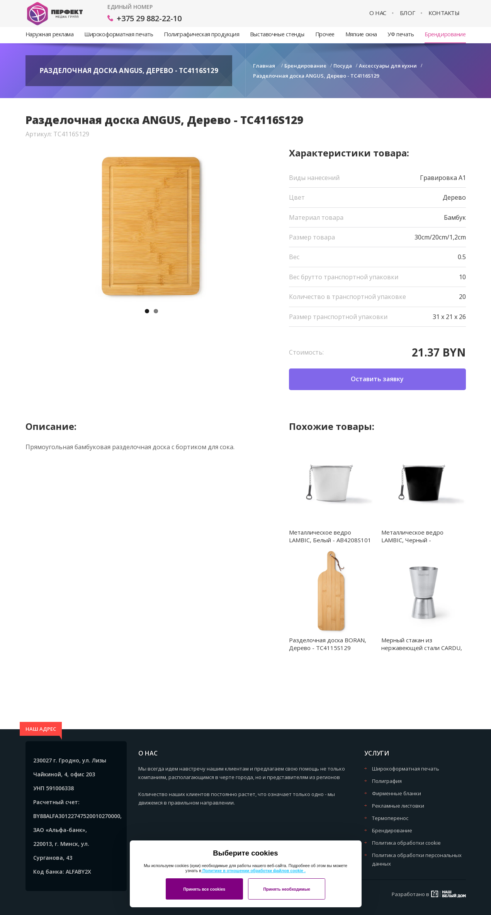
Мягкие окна (361, 34)
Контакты (443, 13)
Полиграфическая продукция (201, 34)
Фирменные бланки (396, 793)
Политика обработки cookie (406, 842)
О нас (377, 13)
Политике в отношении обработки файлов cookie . (253, 870)
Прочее (325, 34)
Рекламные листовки (398, 805)
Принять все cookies (204, 889)
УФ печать (400, 34)
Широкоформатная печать (118, 34)
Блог (407, 13)
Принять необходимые (286, 889)
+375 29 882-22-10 (149, 18)
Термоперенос (390, 818)
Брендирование (445, 34)
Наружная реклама (49, 34)
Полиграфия (387, 780)
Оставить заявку (377, 379)
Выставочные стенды (277, 34)
